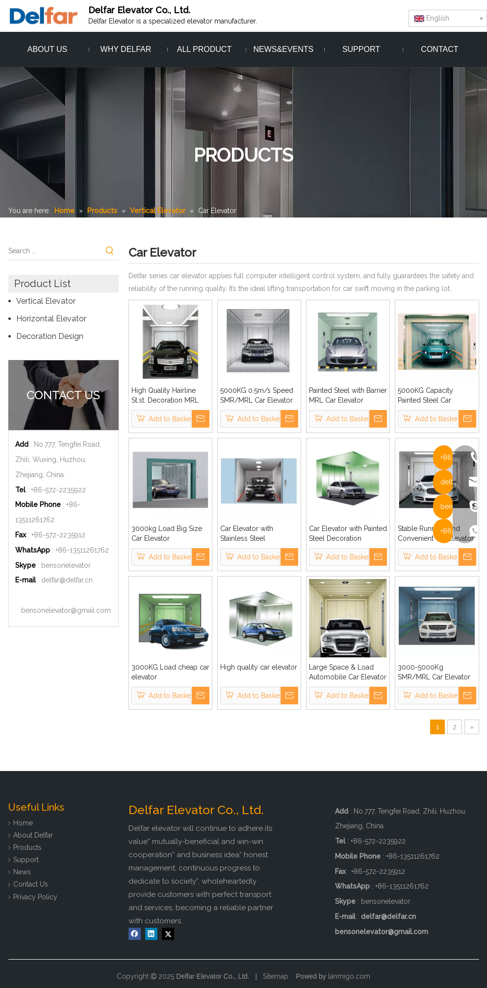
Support (26, 860)
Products (27, 847)
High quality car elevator (258, 667)
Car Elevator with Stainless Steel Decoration (246, 534)
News (22, 872)
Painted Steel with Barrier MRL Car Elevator (348, 395)
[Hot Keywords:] (110, 251)
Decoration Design (49, 336)
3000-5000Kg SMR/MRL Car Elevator (434, 672)
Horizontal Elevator (51, 318)
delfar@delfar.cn (67, 580)
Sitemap (275, 976)
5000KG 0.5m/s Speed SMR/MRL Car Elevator (256, 395)
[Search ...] (54, 251)
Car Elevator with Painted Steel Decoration (348, 533)
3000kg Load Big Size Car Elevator (166, 533)
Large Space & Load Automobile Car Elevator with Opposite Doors (347, 672)
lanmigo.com (349, 976)
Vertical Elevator (46, 301)
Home (23, 823)
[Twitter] (168, 934)
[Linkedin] (151, 934)
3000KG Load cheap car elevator (170, 672)
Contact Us (30, 884)
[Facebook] (134, 934)
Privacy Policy (35, 897)
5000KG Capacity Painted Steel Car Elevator (425, 395)
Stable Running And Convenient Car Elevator (436, 533)
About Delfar (33, 835)
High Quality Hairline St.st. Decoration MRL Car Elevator (165, 395)
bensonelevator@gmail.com (66, 610)
